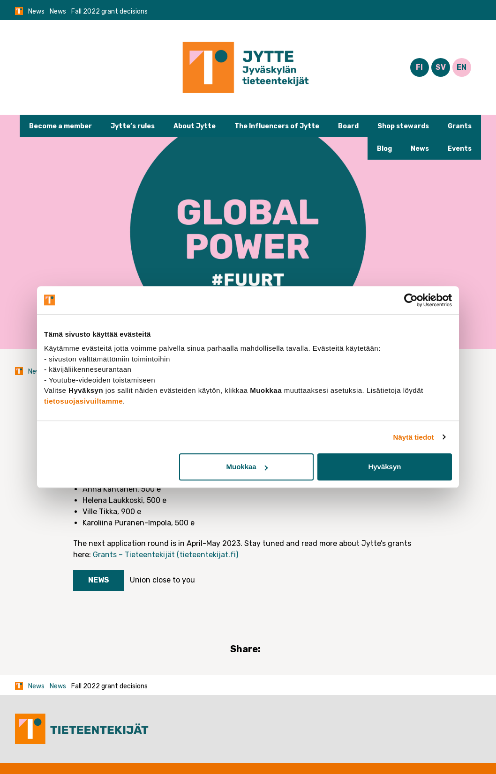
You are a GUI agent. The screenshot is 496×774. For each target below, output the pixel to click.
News (36, 11)
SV (441, 67)
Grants (460, 126)
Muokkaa (247, 467)
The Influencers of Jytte (276, 126)
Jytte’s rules (133, 126)
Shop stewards (403, 126)
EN (461, 67)
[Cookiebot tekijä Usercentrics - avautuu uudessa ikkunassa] (411, 300)
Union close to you (162, 579)
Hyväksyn (384, 467)
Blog (384, 149)
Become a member (60, 126)
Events (460, 149)
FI (419, 67)
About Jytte (194, 126)
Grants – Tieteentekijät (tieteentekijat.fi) (165, 554)
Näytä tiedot (413, 437)
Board (348, 126)
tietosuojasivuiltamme (83, 401)
